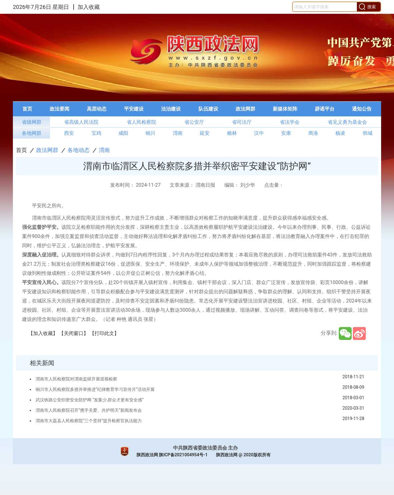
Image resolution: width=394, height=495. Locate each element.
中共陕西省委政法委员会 (200, 448)
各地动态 (79, 150)
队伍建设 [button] (208, 109)
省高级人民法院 (81, 122)
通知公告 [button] (362, 109)
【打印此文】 (104, 333)
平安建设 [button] (134, 109)
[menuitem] (27, 109)
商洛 (313, 133)
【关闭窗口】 (73, 333)
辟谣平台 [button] (324, 109)
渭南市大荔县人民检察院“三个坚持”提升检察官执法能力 (89, 420)
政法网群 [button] (245, 109)
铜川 (150, 133)
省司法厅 (242, 122)
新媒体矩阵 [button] (285, 109)
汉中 (259, 133)
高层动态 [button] (96, 109)
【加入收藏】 (43, 333)
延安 (205, 133)
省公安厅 (194, 122)
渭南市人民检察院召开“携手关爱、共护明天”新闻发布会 (89, 410)
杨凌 (340, 133)
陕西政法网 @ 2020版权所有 (243, 454)
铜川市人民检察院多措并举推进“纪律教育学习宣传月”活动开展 (95, 389)
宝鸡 (96, 133)
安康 (286, 133)
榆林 (232, 133)
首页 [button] (27, 109)
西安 (69, 133)
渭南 (178, 133)
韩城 (368, 133)
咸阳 (123, 133)
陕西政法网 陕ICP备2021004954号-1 (172, 454)
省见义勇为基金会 (347, 122)
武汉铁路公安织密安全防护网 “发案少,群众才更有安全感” (90, 399)
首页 (21, 150)
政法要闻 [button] (59, 109)
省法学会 (289, 122)
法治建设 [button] (171, 109)
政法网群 (47, 150)
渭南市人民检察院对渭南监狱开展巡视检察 (76, 378)
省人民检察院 (141, 122)
